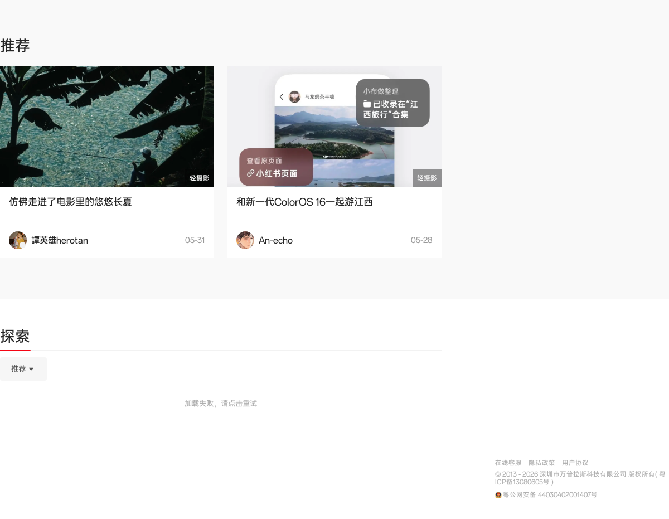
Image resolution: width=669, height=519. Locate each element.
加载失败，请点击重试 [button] (221, 404)
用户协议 (575, 463)
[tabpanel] (221, 424)
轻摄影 (200, 178)
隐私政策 (542, 463)
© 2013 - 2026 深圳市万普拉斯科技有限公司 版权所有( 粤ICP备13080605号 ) (580, 478)
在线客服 (508, 463)
